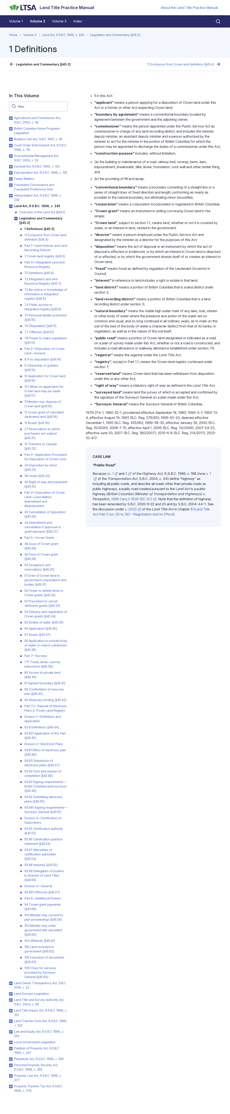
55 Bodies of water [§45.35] (43, 622)
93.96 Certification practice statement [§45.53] (43, 841)
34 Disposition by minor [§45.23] (40, 467)
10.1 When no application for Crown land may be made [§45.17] (43, 391)
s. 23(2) (133, 509)
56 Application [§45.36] (40, 628)
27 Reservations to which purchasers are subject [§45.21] (42, 433)
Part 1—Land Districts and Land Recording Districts (45, 248)
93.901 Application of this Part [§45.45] (45, 736)
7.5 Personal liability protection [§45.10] (45, 317)
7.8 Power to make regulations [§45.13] (45, 340)
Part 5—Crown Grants (39, 537)
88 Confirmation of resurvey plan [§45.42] (44, 691)
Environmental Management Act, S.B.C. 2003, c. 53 (36, 158)
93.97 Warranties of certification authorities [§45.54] (40, 854)
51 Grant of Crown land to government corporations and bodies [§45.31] (45, 580)
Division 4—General (38, 886)
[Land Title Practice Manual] (51, 7)
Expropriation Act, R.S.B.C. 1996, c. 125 (40, 172)
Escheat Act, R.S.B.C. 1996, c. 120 (37, 166)
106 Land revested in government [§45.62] (39, 949)
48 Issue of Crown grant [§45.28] (41, 546)
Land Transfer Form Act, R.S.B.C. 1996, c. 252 (40, 1023)
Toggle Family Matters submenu (11, 179)
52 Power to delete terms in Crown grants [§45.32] (43, 593)
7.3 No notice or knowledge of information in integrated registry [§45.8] (45, 294)
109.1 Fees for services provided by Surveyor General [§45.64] (40, 972)
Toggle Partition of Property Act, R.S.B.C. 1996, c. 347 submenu (11, 1048)
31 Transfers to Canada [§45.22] (40, 446)
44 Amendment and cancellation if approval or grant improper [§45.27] (42, 527)
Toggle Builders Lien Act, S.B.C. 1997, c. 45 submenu (11, 139)
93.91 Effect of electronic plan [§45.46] (45, 752)
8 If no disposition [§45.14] (42, 359)
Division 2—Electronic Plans (43, 744)
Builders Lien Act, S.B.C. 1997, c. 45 (38, 139)
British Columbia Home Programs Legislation (37, 131)
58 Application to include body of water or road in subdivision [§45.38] (45, 645)
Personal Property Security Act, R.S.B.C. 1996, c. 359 (36, 1067)
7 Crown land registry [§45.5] (44, 256)
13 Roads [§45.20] (37, 423)
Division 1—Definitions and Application (42, 719)
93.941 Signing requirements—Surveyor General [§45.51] (45, 810)
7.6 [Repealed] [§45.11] (40, 326)
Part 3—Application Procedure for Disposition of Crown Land (45, 457)
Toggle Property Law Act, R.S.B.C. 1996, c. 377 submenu (11, 1076)
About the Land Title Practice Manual (189, 8)
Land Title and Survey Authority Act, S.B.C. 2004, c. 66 (39, 1002)
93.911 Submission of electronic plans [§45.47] (42, 763)
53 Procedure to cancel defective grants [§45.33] (42, 603)
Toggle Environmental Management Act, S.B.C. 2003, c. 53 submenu (11, 156)
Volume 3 (59, 21)
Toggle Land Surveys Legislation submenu (11, 994)
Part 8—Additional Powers (42, 898)
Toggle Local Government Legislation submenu (11, 1042)
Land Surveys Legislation (31, 993)
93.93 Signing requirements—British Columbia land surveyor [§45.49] (45, 786)
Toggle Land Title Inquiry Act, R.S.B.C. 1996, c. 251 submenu (11, 1010)
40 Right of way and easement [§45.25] (45, 484)
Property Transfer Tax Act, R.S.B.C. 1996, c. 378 (38, 1088)
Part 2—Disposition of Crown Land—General (44, 351)
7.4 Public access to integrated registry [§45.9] (42, 307)
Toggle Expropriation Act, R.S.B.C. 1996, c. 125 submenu (11, 173)
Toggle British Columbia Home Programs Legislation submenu (11, 128)
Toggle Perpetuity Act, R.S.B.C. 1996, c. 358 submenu (11, 1059)
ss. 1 (112, 473)
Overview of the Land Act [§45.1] (42, 212)
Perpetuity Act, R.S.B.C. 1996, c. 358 (39, 1059)
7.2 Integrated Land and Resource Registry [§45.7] (42, 281)
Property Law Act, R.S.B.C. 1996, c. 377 (38, 1078)
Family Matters (24, 178)
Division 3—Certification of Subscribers (42, 820)
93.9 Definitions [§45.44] (41, 727)
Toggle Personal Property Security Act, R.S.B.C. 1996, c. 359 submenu (11, 1065)
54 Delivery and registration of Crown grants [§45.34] (45, 614)
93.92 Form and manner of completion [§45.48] (42, 773)
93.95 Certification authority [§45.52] (43, 831)
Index (77, 21)
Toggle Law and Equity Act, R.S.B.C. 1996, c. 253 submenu (11, 1032)
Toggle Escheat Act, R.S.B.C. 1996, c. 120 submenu (11, 166)
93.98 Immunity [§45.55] (41, 865)
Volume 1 (16, 21)
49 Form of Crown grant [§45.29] (41, 557)
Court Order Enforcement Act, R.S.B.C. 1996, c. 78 (40, 147)
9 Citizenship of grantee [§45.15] (41, 368)
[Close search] (215, 21)
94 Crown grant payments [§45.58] (42, 907)
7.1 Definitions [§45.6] (39, 273)
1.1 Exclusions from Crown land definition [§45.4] (180, 64)
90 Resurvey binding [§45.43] (45, 700)
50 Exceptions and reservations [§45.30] (39, 567)
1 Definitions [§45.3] (39, 229)
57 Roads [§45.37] (37, 634)
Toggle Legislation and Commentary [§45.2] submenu (16, 218)
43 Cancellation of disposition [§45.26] (45, 514)
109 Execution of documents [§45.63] (44, 960)
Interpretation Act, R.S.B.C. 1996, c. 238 (38, 198)
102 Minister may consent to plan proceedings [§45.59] (43, 917)
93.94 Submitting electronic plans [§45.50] (43, 799)
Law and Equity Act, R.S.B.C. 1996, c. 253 (39, 1034)
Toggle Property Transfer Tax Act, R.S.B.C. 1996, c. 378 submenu (11, 1086)
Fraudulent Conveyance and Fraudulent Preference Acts (34, 187)
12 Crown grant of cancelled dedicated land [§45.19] (44, 414)
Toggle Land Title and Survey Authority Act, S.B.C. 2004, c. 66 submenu (11, 1000)
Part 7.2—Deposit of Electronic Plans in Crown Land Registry (45, 708)
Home (13, 35)
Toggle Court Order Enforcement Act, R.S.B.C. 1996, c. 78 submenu (11, 145)
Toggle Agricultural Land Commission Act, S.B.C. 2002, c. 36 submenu (11, 118)
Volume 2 (37, 21)
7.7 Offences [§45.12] (39, 332)
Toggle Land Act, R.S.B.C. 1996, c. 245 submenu (11, 206)
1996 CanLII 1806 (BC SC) (134, 499)
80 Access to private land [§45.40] (42, 675)
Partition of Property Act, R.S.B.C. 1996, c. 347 (37, 1050)
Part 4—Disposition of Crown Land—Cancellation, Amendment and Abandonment (44, 499)
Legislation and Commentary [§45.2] (115, 35)
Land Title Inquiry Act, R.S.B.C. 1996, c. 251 (40, 1013)
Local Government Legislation (34, 1042)
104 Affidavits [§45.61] (39, 940)
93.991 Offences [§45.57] (42, 892)
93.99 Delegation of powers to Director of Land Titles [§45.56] (44, 875)
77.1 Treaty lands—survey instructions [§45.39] (42, 664)
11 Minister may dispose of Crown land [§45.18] (42, 404)
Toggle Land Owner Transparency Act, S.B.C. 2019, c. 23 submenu (11, 983)
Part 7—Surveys (35, 656)
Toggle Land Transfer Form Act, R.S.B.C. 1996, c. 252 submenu (11, 1021)
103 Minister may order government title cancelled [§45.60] (43, 930)
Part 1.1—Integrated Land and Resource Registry (44, 264)
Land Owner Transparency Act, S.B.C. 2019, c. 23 (40, 985)
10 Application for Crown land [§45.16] (44, 378)
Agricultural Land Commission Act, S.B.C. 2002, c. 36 (37, 120)
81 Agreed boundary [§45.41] (44, 683)
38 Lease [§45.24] (37, 476)
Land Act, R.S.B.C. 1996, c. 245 (63, 35)
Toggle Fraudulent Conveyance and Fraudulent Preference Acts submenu (11, 185)
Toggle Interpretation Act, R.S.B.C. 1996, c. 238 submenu (11, 195)
